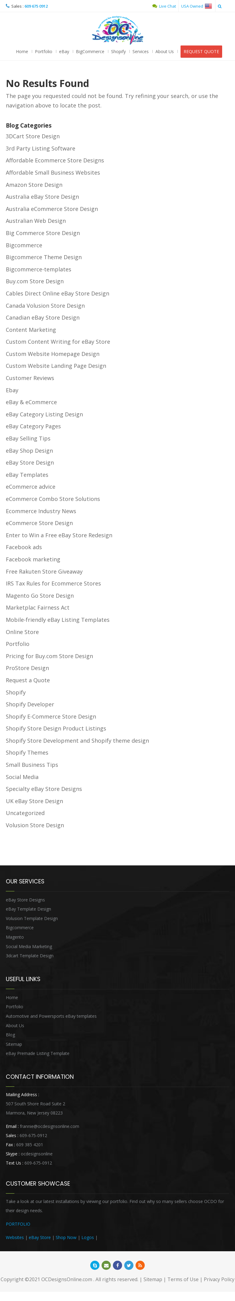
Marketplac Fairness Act (37, 607)
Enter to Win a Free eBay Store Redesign (59, 535)
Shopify (118, 51)
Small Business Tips (32, 764)
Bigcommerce (24, 245)
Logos (87, 1237)
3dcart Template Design (30, 956)
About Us (164, 51)
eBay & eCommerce (31, 402)
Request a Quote (28, 680)
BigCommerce (90, 51)
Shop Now (66, 1237)
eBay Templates (27, 474)
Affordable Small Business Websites (53, 172)
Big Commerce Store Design (43, 233)
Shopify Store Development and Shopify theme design (77, 740)
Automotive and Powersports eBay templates (51, 1016)
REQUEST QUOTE (201, 51)
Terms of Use (183, 1279)
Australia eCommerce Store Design (52, 208)
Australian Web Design (36, 220)
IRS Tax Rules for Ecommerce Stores (53, 583)
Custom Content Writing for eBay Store (58, 341)
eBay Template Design (28, 909)
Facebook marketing (33, 559)
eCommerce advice (30, 486)
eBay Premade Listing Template (37, 1053)
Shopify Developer (30, 704)
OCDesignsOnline (117, 30)
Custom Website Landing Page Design (56, 365)
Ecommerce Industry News (41, 511)
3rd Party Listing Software (40, 148)
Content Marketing (31, 329)
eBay (64, 51)
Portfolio (43, 51)
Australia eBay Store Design (42, 196)
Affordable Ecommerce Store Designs (55, 160)
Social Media (22, 777)
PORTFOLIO (18, 1224)
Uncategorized (25, 813)
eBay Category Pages (33, 426)
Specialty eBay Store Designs (44, 788)
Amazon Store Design (34, 184)
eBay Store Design (30, 462)
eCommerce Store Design (39, 523)
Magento (15, 937)
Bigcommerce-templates (38, 269)
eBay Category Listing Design (44, 414)
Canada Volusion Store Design (45, 305)
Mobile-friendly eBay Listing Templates (58, 619)
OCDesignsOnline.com (66, 1279)
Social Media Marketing (29, 946)
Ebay (12, 390)
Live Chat (164, 6)
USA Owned (196, 6)
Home (22, 51)
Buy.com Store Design (35, 281)
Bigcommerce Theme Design (44, 257)
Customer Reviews (30, 378)
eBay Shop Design (29, 450)
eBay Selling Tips (28, 438)
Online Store (22, 632)
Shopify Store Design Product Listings (56, 728)
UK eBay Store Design (34, 801)
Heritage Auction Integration (127, 1237)
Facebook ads (24, 547)
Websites (15, 1237)
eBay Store (40, 1237)
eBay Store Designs (25, 900)
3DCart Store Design (33, 136)
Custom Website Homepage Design (52, 353)
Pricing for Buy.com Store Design (49, 656)
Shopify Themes (27, 752)
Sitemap (14, 1044)
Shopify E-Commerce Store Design (51, 716)
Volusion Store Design (35, 825)
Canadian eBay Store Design (43, 317)
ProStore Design (27, 668)
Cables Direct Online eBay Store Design (57, 293)
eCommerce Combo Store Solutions (53, 498)
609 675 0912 (36, 6)
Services (140, 51)
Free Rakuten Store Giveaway (44, 571)
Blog (10, 1035)
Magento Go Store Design (40, 595)
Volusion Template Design (32, 918)
